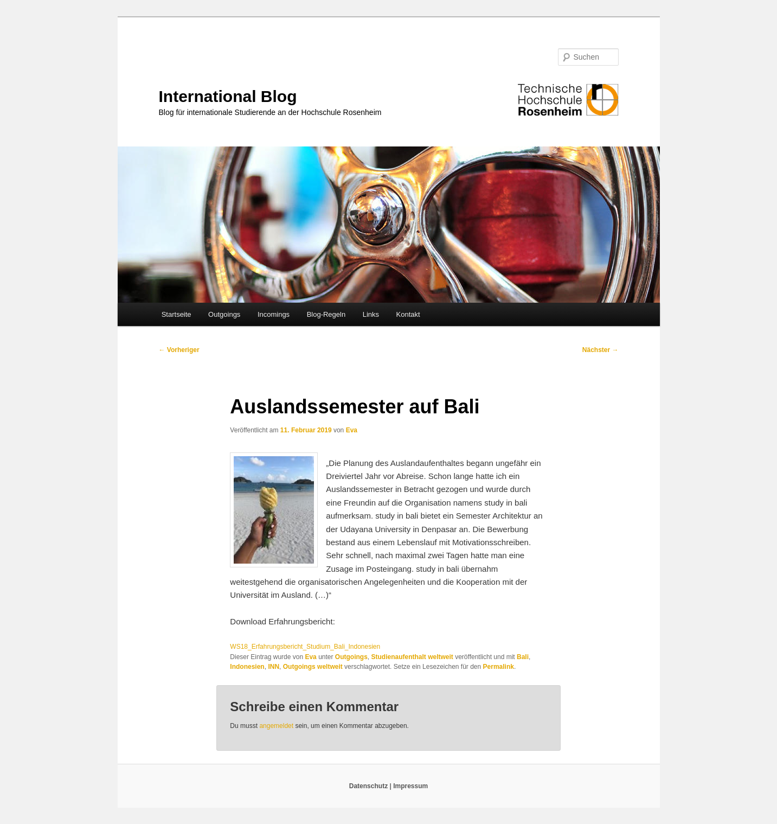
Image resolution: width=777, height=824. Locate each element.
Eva (351, 430)
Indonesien (247, 666)
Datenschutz (369, 786)
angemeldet (276, 726)
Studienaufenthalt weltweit (412, 657)
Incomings (274, 314)
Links (371, 314)
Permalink (498, 666)
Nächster (600, 350)
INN (273, 666)
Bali (523, 657)
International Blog (228, 96)
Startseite (176, 314)
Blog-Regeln (326, 314)
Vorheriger (179, 350)
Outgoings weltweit (313, 666)
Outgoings (224, 314)
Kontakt (408, 314)
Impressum (410, 786)
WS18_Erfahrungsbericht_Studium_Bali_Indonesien (305, 646)
